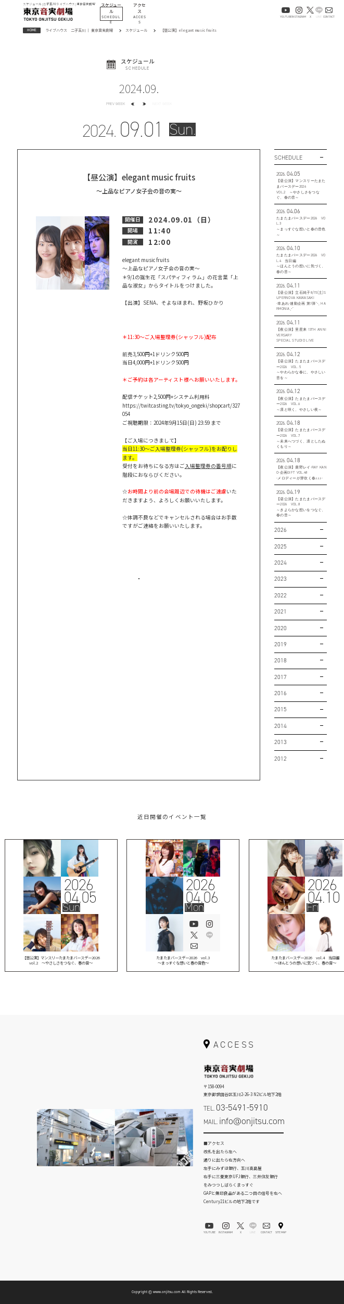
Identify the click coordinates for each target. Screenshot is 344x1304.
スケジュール (136, 30)
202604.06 (201, 891)
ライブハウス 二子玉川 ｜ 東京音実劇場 (79, 30)
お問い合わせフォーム (243, 1139)
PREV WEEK (115, 103)
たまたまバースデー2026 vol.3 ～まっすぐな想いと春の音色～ (183, 961)
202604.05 (79, 891)
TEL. (235, 1107)
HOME (31, 30)
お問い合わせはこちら (139, 585)
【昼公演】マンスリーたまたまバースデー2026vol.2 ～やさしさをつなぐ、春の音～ (61, 961)
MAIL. (244, 1121)
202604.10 (323, 891)
